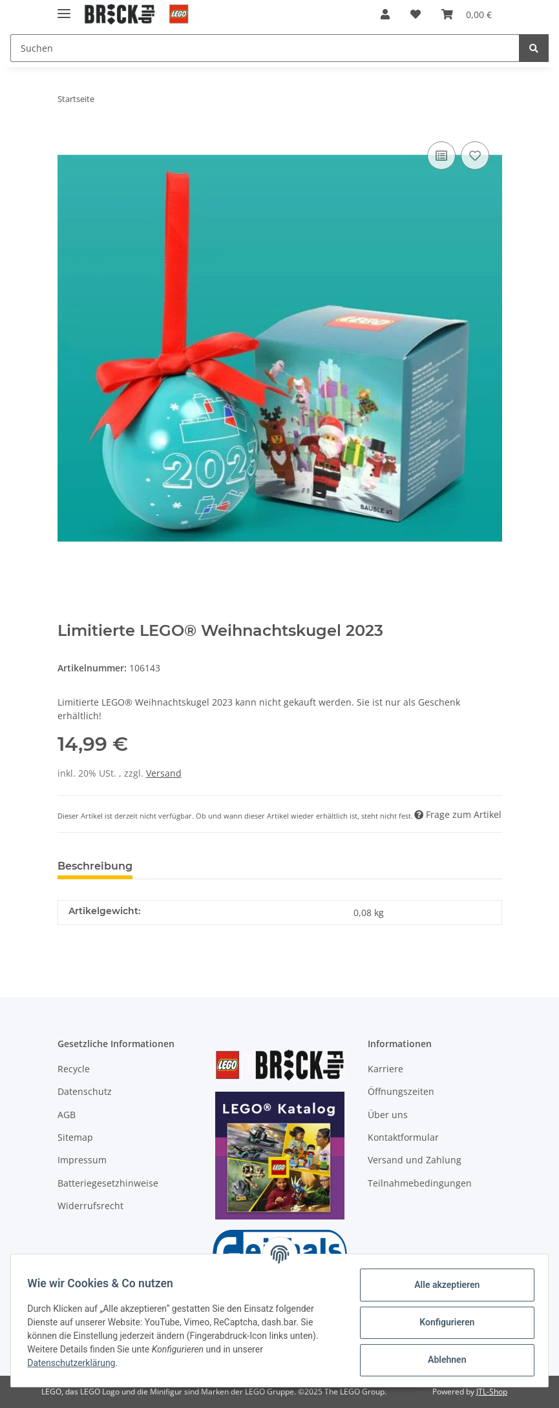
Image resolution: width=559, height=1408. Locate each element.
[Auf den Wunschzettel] (475, 155)
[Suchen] (265, 48)
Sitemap (75, 1137)
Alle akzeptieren (442, 1285)
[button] (385, 14)
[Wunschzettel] (415, 14)
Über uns (388, 1114)
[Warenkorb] (466, 14)
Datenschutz (85, 1091)
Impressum (82, 1160)
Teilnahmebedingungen (420, 1183)
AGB (67, 1114)
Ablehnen (442, 1359)
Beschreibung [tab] (95, 866)
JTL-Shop (491, 1391)
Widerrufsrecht (90, 1205)
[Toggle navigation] (64, 8)
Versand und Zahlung (414, 1160)
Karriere (385, 1069)
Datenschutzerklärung (76, 1363)
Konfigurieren (442, 1322)
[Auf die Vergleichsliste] (441, 155)
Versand (164, 773)
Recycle (74, 1069)
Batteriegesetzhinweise (108, 1183)
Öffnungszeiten (401, 1091)
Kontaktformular (403, 1137)
